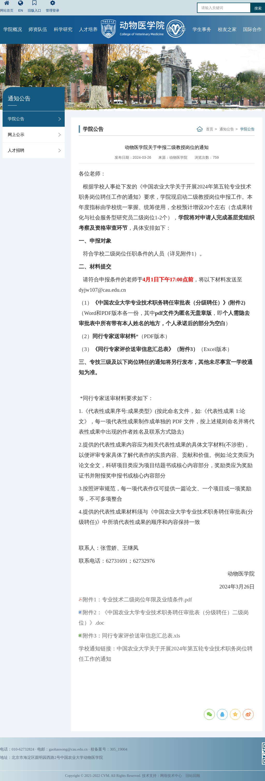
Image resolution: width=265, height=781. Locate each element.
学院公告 (16, 119)
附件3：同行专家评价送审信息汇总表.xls (129, 636)
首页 (209, 129)
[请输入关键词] (224, 8)
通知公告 (226, 129)
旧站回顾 (193, 776)
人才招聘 (16, 150)
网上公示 (16, 134)
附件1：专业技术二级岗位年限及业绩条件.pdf (135, 599)
